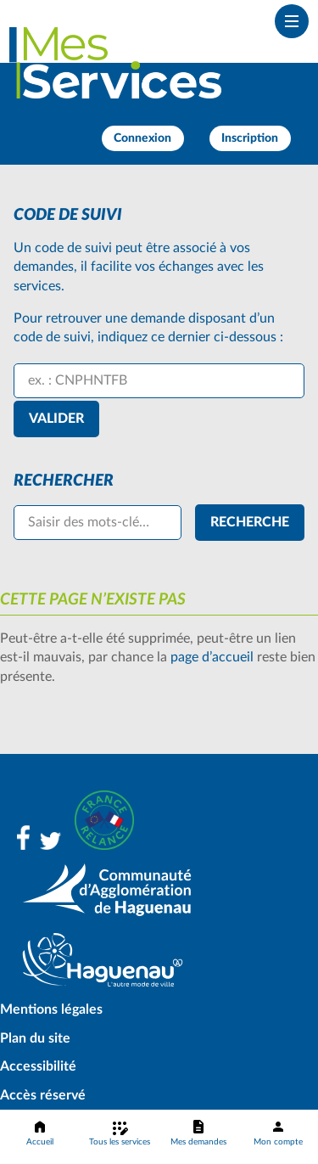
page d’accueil (212, 657)
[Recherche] (249, 522)
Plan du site (35, 1038)
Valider (56, 418)
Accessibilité (38, 1066)
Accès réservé (43, 1095)
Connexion (142, 138)
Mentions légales (51, 1009)
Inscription (249, 138)
